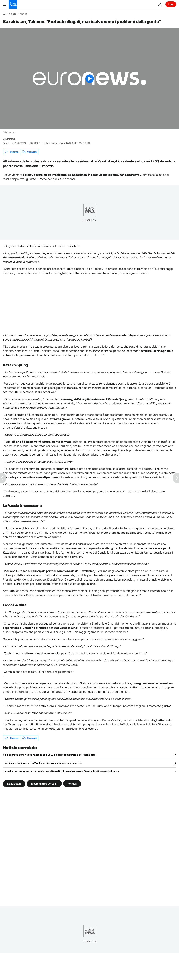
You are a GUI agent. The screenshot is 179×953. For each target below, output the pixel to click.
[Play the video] (89, 78)
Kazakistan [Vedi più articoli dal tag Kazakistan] (14, 783)
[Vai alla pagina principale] (13, 4)
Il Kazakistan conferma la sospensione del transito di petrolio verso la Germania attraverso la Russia (61, 771)
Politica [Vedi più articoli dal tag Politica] (72, 783)
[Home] (4, 13)
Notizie (12, 14)
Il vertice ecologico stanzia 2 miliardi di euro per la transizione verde (42, 762)
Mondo (23, 14)
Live (170, 4)
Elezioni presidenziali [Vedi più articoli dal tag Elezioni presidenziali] (44, 783)
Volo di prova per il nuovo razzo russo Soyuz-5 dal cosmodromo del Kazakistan (49, 754)
